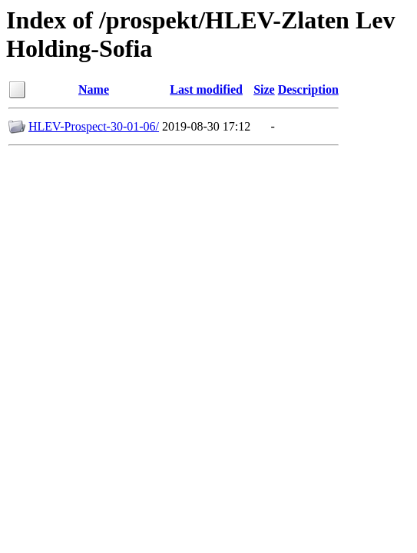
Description (308, 89)
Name (93, 89)
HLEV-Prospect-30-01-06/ (93, 126)
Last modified (206, 89)
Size (264, 89)
